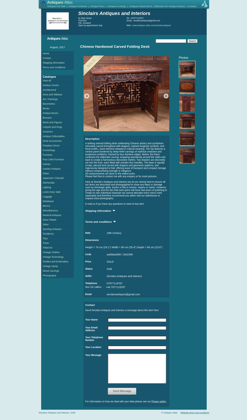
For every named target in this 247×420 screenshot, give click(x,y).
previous (86, 96)
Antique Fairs (97, 6)
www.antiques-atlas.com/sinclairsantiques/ (151, 25)
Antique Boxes (50, 113)
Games (46, 164)
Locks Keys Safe (52, 192)
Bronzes (47, 117)
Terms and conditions (54, 67)
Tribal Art (47, 247)
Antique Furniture (78, 6)
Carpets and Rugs (52, 127)
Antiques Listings (117, 6)
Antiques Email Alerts (140, 6)
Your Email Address (91, 329)
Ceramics (48, 131)
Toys (45, 238)
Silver (46, 224)
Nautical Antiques (52, 215)
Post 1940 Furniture (53, 159)
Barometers (49, 103)
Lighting (47, 187)
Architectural (49, 90)
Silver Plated (49, 219)
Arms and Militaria (52, 94)
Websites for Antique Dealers (170, 6)
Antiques (60, 2)
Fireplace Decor (51, 145)
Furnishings (49, 150)
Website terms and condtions (195, 418)
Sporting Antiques (52, 229)
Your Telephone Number (94, 338)
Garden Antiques (52, 168)
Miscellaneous (50, 210)
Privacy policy (158, 406)
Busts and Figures (52, 122)
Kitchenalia (49, 182)
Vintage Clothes (51, 252)
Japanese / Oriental (53, 178)
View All (47, 80)
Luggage (47, 196)
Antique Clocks (51, 85)
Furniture (47, 154)
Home (46, 53)
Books (46, 108)
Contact (192, 6)
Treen (46, 243)
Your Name (91, 319)
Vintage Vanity (50, 266)
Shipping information (54, 62)
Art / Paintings (50, 99)
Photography (49, 275)
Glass (46, 173)
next (166, 96)
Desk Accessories (52, 141)
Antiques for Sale (56, 6)
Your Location (93, 347)
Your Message (93, 355)
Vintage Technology (53, 257)
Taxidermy (48, 233)
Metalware (48, 201)
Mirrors (46, 206)
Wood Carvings (51, 270)
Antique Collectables (54, 136)
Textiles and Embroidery (55, 261)
